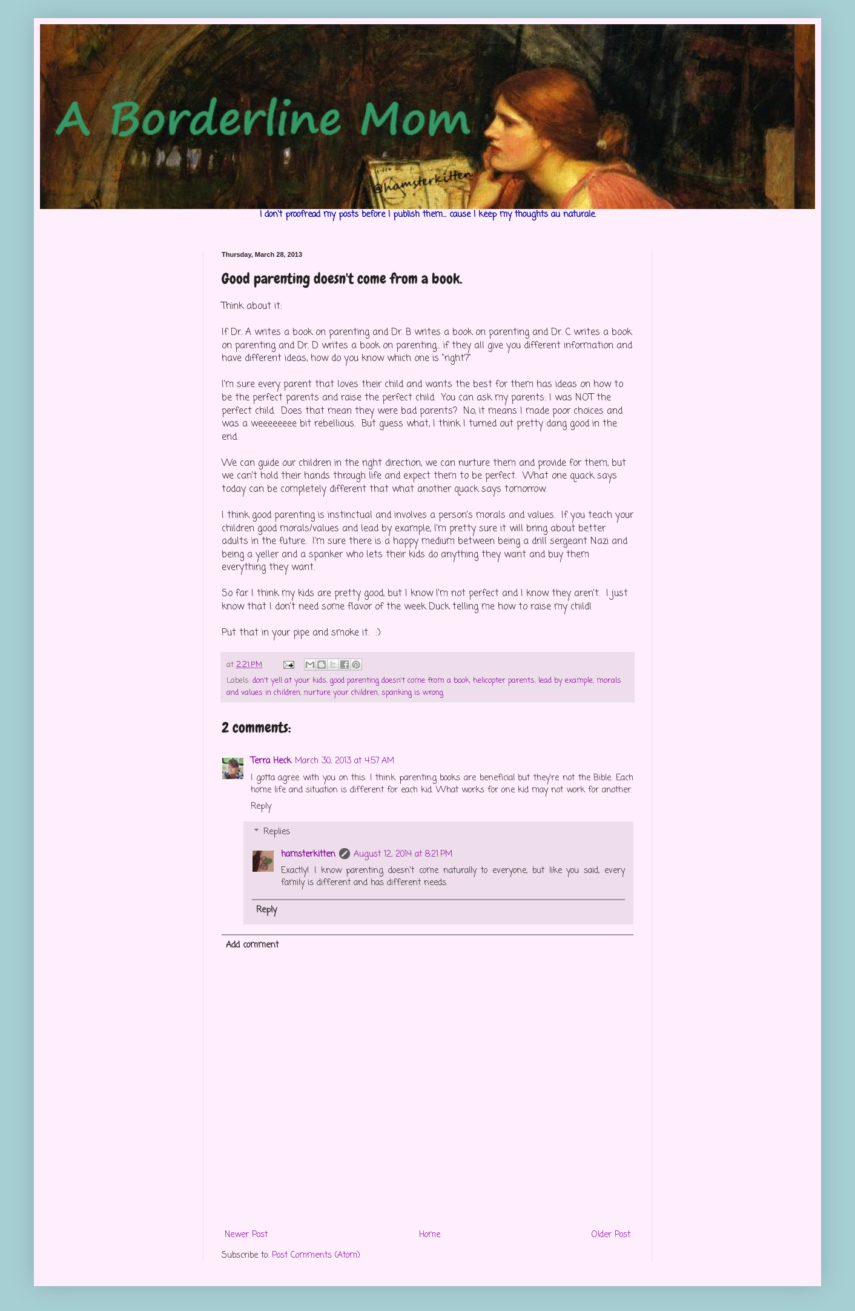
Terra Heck (271, 761)
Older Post (611, 1235)
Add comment (252, 945)
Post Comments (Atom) (316, 1255)
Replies (276, 832)
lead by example (565, 680)
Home (429, 1235)
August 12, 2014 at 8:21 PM (403, 854)
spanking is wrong (412, 693)
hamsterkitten (308, 854)
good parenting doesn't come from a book (399, 680)
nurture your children (341, 693)
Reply (261, 806)
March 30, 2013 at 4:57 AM (344, 761)
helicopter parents (504, 680)
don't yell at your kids (289, 680)
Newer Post (246, 1235)
